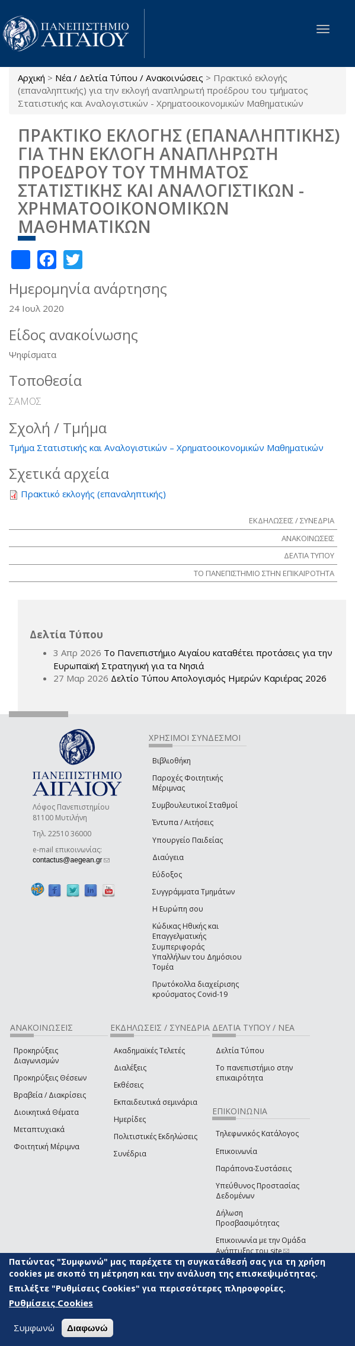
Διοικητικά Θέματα (46, 1112)
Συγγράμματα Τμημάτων (193, 892)
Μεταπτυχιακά (39, 1129)
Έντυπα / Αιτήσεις (182, 822)
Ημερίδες (130, 1119)
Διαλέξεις (130, 1068)
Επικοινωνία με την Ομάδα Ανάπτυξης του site (261, 1245)
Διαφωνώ (87, 1328)
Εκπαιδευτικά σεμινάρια (155, 1102)
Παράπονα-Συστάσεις (254, 1168)
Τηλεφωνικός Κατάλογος (257, 1133)
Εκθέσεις (128, 1085)
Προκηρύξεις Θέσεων (50, 1078)
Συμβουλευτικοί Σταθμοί (195, 805)
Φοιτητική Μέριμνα (46, 1147)
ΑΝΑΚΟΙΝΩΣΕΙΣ (308, 538)
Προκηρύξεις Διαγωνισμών (36, 1056)
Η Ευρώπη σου (177, 909)
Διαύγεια (168, 857)
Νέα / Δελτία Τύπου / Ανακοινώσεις (129, 78)
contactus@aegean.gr (71, 860)
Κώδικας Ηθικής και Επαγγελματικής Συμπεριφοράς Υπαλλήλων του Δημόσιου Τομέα (197, 946)
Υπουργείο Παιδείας (187, 840)
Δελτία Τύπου (240, 1051)
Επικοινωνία (236, 1151)
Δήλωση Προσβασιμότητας (247, 1218)
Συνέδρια (130, 1154)
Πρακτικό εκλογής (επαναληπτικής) (93, 494)
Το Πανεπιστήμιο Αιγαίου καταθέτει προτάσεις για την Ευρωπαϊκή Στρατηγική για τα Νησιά (192, 659)
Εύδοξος (167, 874)
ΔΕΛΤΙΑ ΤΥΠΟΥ (309, 555)
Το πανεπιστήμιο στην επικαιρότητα (254, 1073)
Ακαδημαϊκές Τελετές (149, 1051)
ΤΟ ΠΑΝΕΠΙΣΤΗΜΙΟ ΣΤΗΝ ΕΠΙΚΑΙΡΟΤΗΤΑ (264, 573)
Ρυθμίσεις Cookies (51, 1303)
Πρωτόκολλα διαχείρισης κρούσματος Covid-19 (195, 989)
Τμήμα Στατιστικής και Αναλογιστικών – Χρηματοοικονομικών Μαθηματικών (166, 447)
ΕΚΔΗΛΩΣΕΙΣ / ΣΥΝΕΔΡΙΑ (291, 520)
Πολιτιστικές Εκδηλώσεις (155, 1136)
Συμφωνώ (34, 1328)
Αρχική (31, 78)
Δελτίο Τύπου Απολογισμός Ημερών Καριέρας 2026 (219, 678)
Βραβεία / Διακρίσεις (50, 1095)
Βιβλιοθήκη (171, 761)
